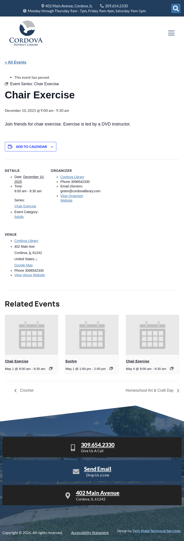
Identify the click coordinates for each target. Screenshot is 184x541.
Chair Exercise (25, 206)
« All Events (15, 62)
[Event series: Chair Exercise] (50, 368)
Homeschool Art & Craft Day (150, 390)
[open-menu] (171, 33)
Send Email (97, 468)
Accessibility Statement (90, 532)
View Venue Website (29, 275)
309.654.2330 (98, 444)
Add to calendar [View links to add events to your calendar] (31, 146)
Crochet (26, 390)
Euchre (71, 361)
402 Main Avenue (98, 492)
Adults (19, 217)
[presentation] (31, 335)
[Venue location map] (76, 256)
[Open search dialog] (175, 8)
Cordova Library (72, 177)
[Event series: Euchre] (111, 368)
